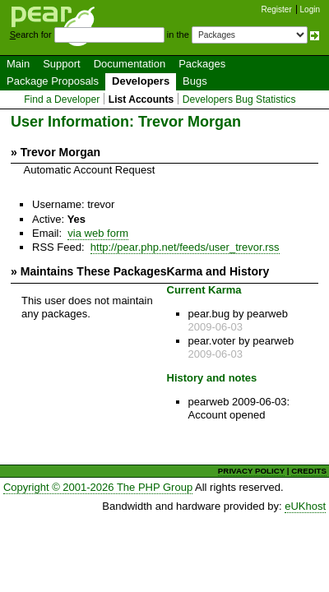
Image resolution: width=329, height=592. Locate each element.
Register (277, 9)
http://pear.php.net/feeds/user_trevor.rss (185, 247)
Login (310, 9)
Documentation (129, 64)
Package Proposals (53, 81)
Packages (201, 64)
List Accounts (141, 99)
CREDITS (309, 470)
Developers (140, 81)
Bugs (195, 81)
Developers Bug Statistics (239, 99)
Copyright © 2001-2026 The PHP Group (97, 487)
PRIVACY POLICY (251, 470)
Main (18, 64)
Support (62, 64)
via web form (97, 233)
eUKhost (305, 506)
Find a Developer (62, 99)
